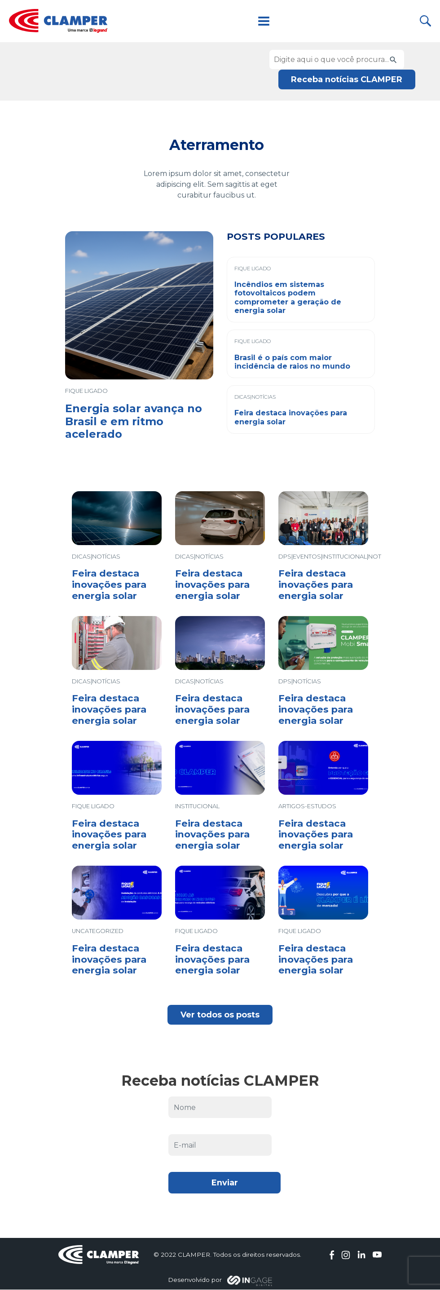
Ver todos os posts (220, 1015)
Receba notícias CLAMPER (346, 79)
